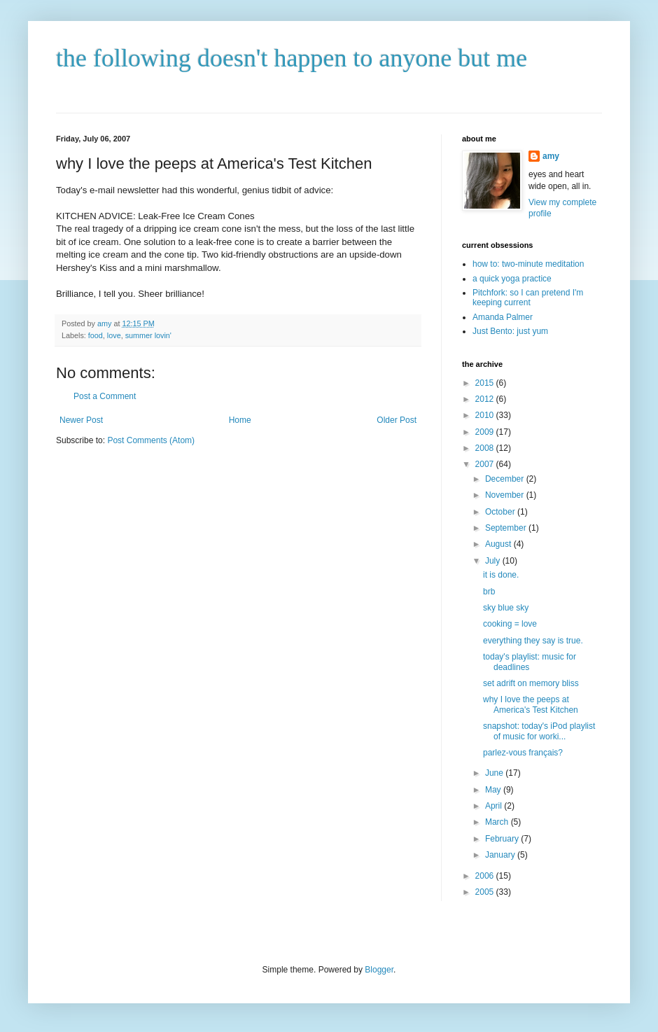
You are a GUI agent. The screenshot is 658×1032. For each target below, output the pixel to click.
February (503, 839)
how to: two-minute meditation (528, 264)
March (498, 822)
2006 (485, 876)
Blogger (379, 970)
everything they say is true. (533, 641)
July (494, 561)
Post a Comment (105, 396)
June (495, 773)
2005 (485, 892)
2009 (485, 432)
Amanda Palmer (502, 317)
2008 (485, 448)
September (506, 528)
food (95, 335)
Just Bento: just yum (510, 331)
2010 (485, 415)
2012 (485, 399)
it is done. (501, 575)
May (494, 790)
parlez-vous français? (523, 753)
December (505, 479)
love (114, 335)
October (501, 512)
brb (489, 592)
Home (240, 420)
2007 (485, 464)
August (499, 544)
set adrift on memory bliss (531, 683)
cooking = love (510, 624)
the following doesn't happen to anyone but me (291, 58)
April (494, 806)
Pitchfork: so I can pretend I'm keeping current (527, 297)
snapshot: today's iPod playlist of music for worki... (539, 731)
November (505, 495)
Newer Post (81, 420)
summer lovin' (148, 335)
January (501, 855)
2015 (485, 383)
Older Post (396, 420)
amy (550, 156)
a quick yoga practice (512, 279)
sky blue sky (505, 608)
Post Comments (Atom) (151, 440)
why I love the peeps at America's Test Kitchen (530, 704)
